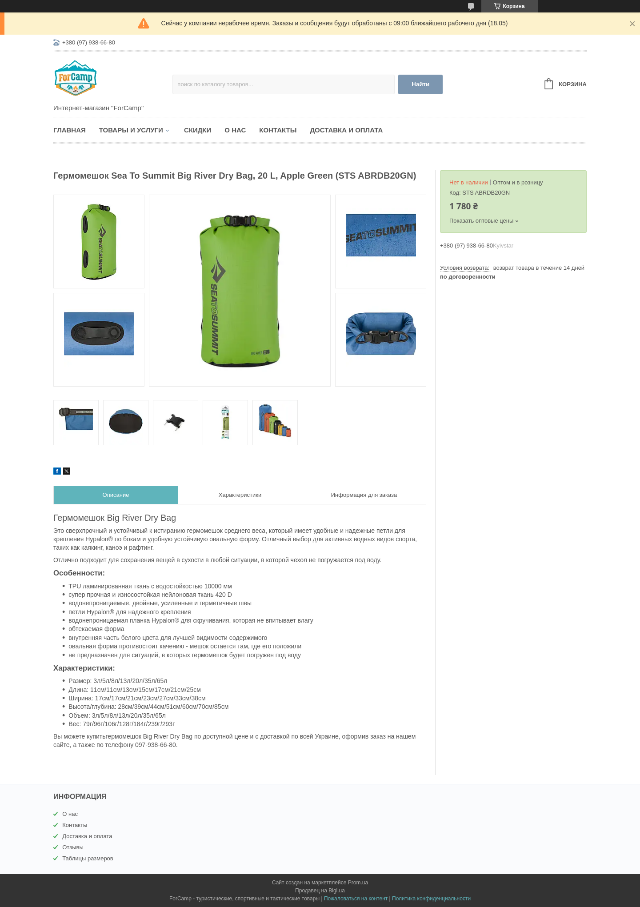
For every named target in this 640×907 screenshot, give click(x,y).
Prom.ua (358, 882)
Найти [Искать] (420, 84)
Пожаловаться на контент (356, 898)
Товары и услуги (131, 130)
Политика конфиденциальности (431, 898)
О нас (235, 130)
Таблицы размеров (87, 858)
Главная (69, 130)
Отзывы (73, 847)
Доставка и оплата (346, 130)
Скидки (197, 130)
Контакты (277, 130)
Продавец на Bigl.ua (320, 890)
